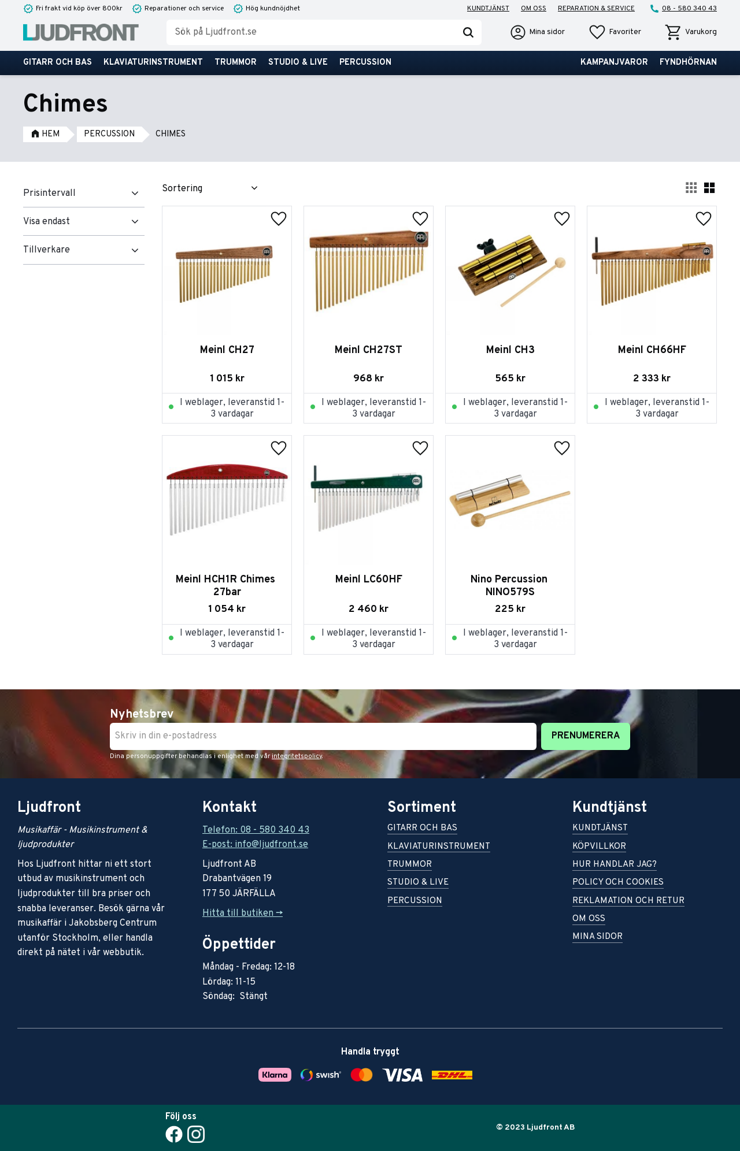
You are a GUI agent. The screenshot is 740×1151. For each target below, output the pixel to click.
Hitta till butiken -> (242, 913)
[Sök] (468, 32)
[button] (614, 32)
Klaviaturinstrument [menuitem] (153, 62)
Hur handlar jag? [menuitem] (614, 865)
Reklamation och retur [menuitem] (628, 902)
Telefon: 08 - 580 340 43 (255, 830)
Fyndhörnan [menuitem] (688, 62)
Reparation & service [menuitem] (596, 8)
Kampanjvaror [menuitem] (614, 62)
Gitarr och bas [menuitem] (57, 62)
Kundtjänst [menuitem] (488, 8)
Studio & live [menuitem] (298, 62)
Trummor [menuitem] (235, 62)
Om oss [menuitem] (533, 8)
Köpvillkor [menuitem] (599, 847)
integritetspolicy (297, 756)
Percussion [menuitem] (365, 62)
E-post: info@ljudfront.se (255, 845)
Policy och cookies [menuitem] (618, 883)
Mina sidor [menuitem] (597, 937)
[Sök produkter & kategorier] (310, 32)
